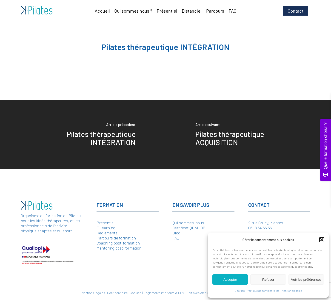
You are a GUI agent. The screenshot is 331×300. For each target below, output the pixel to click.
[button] (322, 239)
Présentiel (106, 222)
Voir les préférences (306, 279)
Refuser (268, 279)
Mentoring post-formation (119, 247)
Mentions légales (292, 290)
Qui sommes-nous (188, 222)
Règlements (107, 232)
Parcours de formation (116, 237)
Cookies (240, 290)
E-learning (106, 227)
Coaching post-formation (118, 242)
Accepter (230, 279)
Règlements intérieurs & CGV (163, 293)
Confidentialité (117, 293)
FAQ (175, 237)
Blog (176, 232)
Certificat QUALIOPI (189, 227)
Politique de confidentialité (263, 290)
